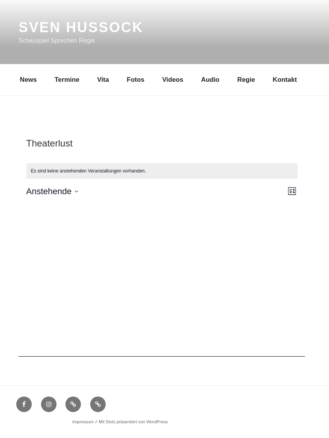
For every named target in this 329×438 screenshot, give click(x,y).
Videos (172, 79)
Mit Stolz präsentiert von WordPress (133, 421)
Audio (210, 79)
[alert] (162, 171)
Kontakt (285, 79)
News (28, 79)
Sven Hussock (81, 27)
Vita (103, 79)
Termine (67, 79)
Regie (246, 79)
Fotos (135, 79)
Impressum (83, 421)
